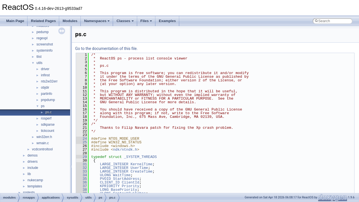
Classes (125, 21)
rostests (29, 192)
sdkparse (48, 125)
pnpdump (48, 100)
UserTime (139, 167)
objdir (45, 87)
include (32, 168)
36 (81, 182)
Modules (70, 21)
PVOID (105, 178)
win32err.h (44, 137)
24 (81, 138)
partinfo (46, 94)
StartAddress (126, 178)
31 (81, 164)
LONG (104, 189)
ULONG (105, 175)
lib (29, 174)
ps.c (48, 112)
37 (81, 186)
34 (81, 175)
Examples (167, 21)
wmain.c (42, 143)
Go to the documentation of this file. (106, 48)
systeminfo (44, 50)
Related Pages (43, 21)
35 (81, 178)
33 (81, 171)
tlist (39, 57)
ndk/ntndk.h (125, 149)
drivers (32, 162)
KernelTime (141, 164)
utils (39, 63)
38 (81, 189)
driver (45, 69)
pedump (42, 32)
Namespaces (97, 21)
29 (81, 156)
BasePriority (124, 189)
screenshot (44, 44)
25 (81, 142)
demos (32, 155)
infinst (45, 75)
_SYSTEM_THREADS (140, 156)
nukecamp (35, 180)
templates (34, 186)
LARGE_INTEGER (114, 164)
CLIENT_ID (109, 182)
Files (146, 21)
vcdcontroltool (42, 149)
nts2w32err (49, 81)
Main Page (15, 21)
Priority (130, 186)
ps (43, 106)
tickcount (47, 131)
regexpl (41, 38)
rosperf (46, 118)
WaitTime (121, 175)
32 (81, 167)
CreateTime (141, 171)
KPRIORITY (109, 186)
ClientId (130, 182)
